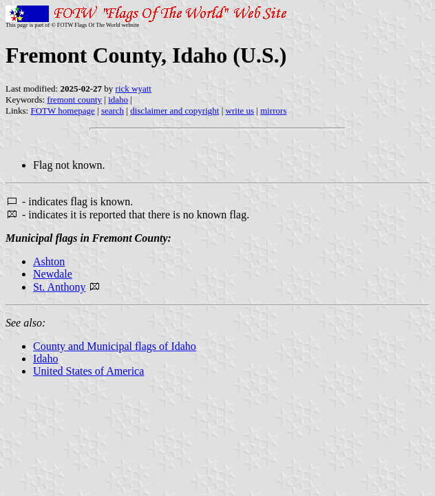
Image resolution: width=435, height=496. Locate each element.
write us (240, 110)
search (112, 110)
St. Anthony (59, 287)
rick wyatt (133, 88)
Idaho (45, 358)
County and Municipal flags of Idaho (114, 346)
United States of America (88, 371)
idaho (118, 99)
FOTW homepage (62, 110)
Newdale (52, 274)
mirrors (273, 110)
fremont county (74, 99)
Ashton (49, 261)
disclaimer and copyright (174, 110)
